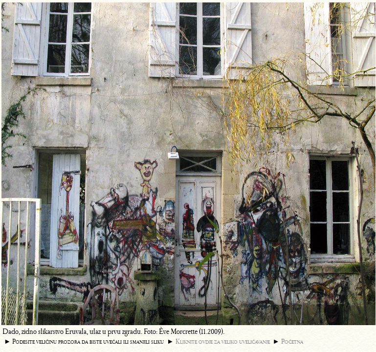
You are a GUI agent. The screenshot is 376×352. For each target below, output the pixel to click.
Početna (292, 341)
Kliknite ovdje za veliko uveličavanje (223, 341)
